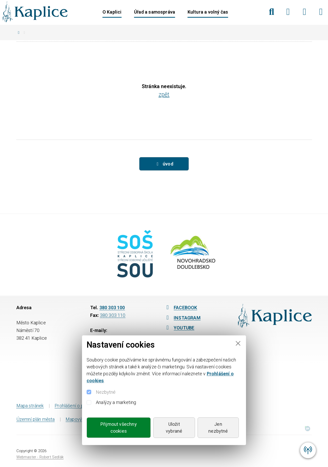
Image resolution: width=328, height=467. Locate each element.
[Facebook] (288, 11)
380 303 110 (113, 315)
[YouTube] (321, 11)
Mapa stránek (30, 405)
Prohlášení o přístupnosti (80, 405)
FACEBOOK (180, 307)
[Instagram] (305, 11)
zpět (164, 94)
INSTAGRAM (182, 318)
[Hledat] (271, 11)
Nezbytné (106, 392)
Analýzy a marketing (116, 402)
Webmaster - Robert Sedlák (40, 457)
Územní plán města (35, 419)
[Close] (237, 343)
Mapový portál (80, 419)
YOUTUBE (179, 328)
